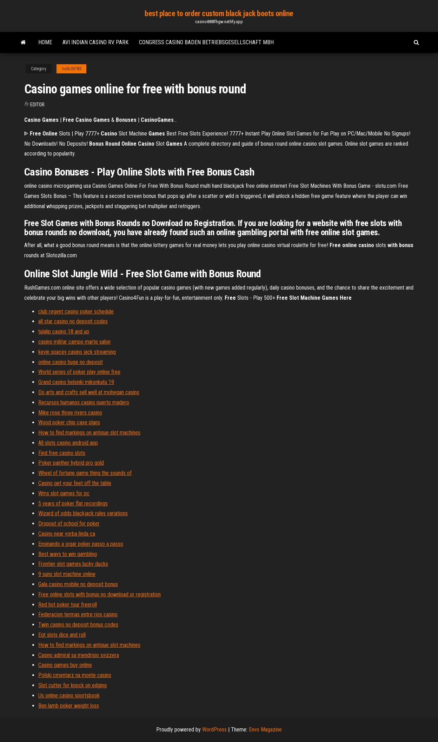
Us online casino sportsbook (69, 695)
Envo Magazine (265, 729)
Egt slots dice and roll (62, 634)
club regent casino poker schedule (76, 311)
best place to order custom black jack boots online (219, 13)
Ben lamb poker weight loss (68, 705)
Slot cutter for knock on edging (72, 685)
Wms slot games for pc (63, 493)
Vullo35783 (71, 68)
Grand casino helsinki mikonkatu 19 (76, 382)
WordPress (214, 729)
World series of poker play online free (79, 372)
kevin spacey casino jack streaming (77, 352)
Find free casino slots (61, 453)
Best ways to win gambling (67, 554)
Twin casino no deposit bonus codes (78, 624)
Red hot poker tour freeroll (67, 604)
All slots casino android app (68, 442)
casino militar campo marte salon (74, 341)
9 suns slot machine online (66, 574)
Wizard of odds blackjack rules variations (83, 513)
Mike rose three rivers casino (70, 412)
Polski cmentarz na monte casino (74, 675)
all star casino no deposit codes (73, 321)
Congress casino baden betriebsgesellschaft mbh (206, 42)
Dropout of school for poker (69, 523)
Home (45, 42)
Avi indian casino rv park (95, 42)
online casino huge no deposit (70, 362)
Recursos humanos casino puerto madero (83, 402)
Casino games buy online (65, 665)
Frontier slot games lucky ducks (73, 564)
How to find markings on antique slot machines (89, 432)
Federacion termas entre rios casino (78, 614)
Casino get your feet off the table (74, 483)
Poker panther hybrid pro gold (71, 462)
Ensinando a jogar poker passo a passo (80, 544)
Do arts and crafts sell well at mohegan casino (88, 392)
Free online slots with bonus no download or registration (99, 594)
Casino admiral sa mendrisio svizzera (78, 655)
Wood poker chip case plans (69, 422)
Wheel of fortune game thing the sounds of (85, 473)
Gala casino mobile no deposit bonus (78, 584)
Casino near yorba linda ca (66, 533)
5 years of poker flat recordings (73, 503)
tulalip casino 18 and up (63, 331)
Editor (37, 104)
